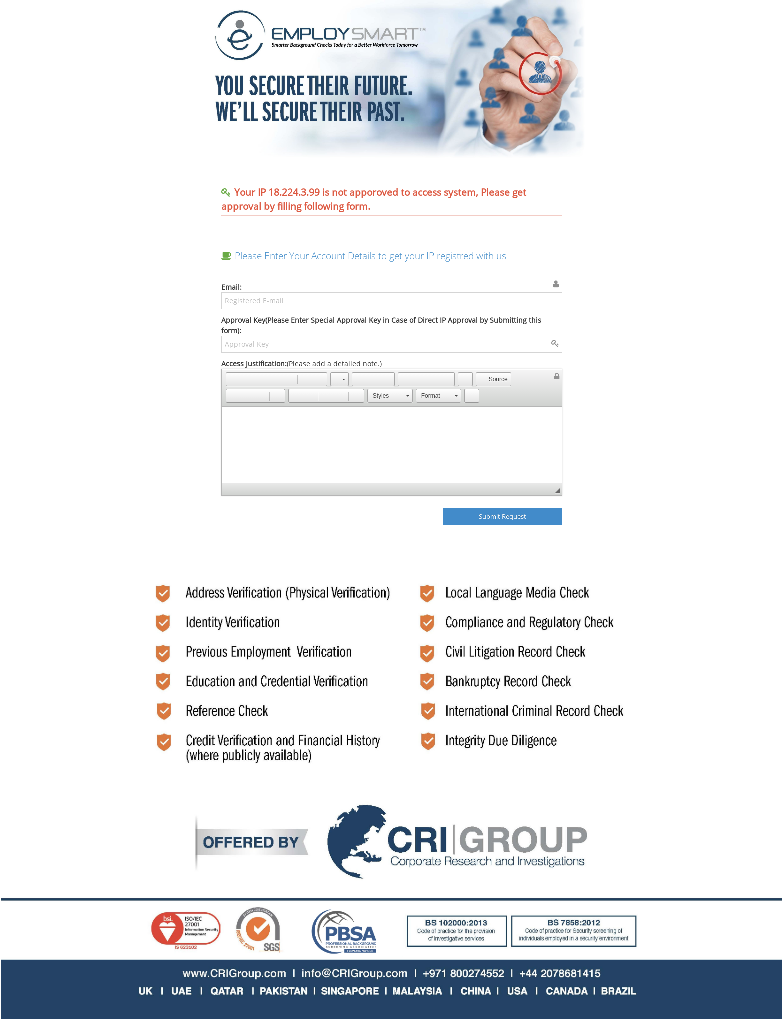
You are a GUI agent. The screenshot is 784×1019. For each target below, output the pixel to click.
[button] (233, 379)
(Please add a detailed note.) (392, 427)
